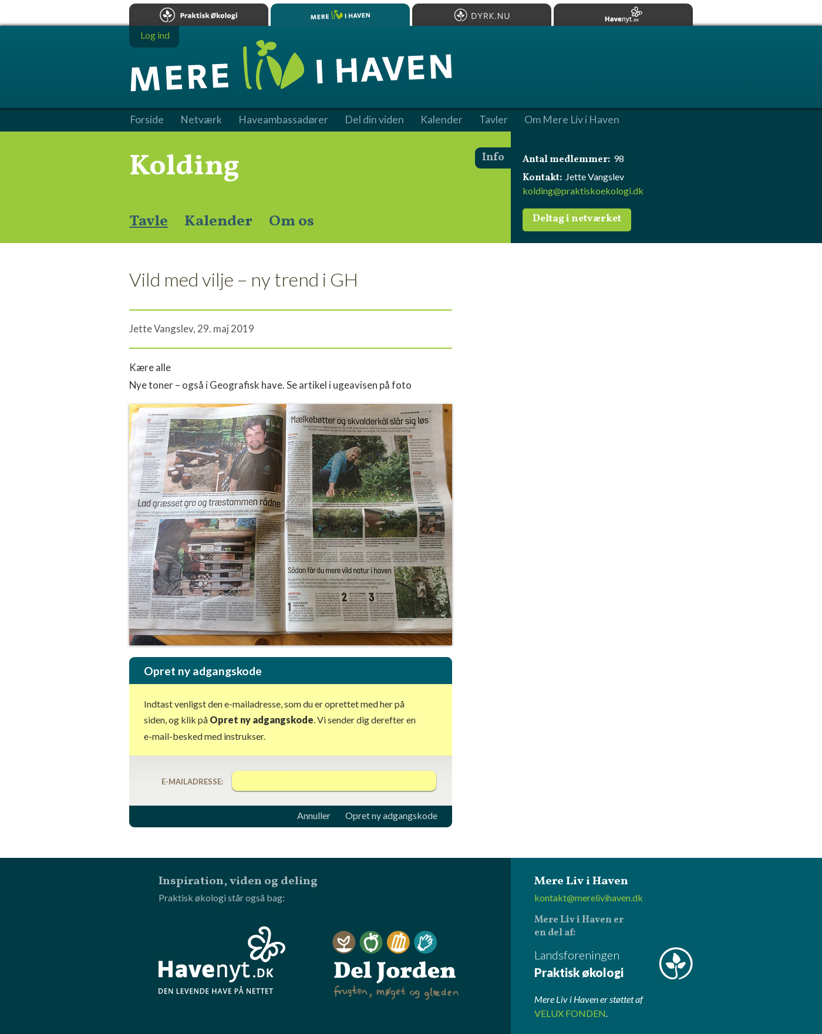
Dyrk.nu (481, 15)
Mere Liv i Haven (340, 15)
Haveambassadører (283, 119)
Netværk (201, 119)
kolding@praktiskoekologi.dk (583, 190)
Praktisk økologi (198, 15)
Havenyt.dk (623, 15)
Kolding (184, 166)
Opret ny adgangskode (391, 815)
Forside (147, 119)
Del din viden (374, 119)
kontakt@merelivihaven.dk (588, 897)
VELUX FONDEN (570, 1013)
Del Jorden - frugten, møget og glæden (395, 966)
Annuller (314, 815)
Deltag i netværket (577, 219)
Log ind (155, 35)
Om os (291, 221)
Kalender (218, 221)
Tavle (148, 221)
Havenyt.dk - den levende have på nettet (222, 960)
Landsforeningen (613, 964)
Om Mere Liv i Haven (571, 119)
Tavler (493, 119)
